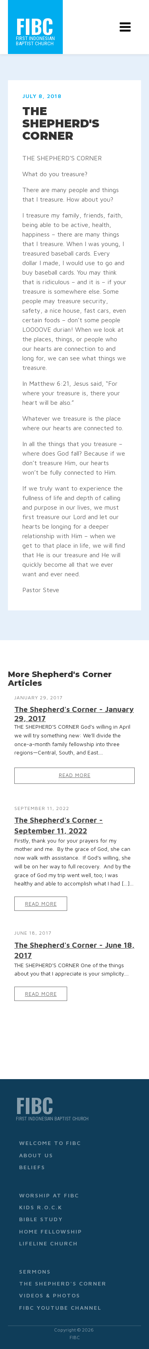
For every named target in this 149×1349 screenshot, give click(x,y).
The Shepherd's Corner (62, 1283)
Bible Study (41, 1219)
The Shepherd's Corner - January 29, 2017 (74, 713)
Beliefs (32, 1167)
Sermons (35, 1271)
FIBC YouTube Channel (60, 1307)
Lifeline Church (48, 1243)
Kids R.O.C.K (40, 1207)
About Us (36, 1155)
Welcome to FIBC (50, 1142)
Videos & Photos (49, 1295)
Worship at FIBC (49, 1195)
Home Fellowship (50, 1231)
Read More (75, 775)
